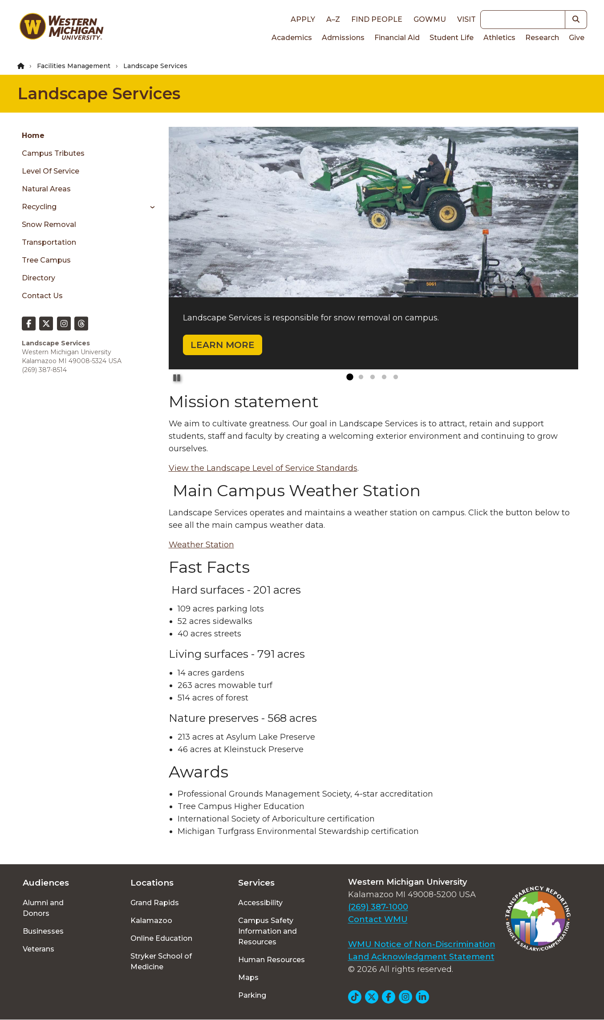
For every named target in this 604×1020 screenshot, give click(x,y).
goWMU (429, 19)
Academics (292, 37)
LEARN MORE (223, 345)
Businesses (43, 931)
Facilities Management (73, 66)
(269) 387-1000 (378, 907)
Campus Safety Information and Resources (267, 931)
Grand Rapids (154, 903)
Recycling (39, 206)
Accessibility (260, 903)
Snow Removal (49, 224)
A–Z (333, 19)
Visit (466, 19)
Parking (252, 995)
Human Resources (271, 959)
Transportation (49, 242)
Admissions (343, 37)
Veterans (38, 949)
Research (542, 37)
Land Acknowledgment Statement (421, 957)
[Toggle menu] (149, 207)
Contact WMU (378, 919)
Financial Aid (397, 37)
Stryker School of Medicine (161, 961)
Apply (303, 19)
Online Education (161, 938)
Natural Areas (46, 189)
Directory (38, 278)
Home (33, 135)
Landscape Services (99, 93)
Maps (248, 977)
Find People (376, 19)
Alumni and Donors (43, 908)
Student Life (452, 37)
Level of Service (50, 171)
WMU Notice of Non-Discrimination (421, 944)
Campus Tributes (53, 153)
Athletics (499, 37)
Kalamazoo (151, 920)
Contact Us (42, 295)
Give (576, 37)
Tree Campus (46, 260)
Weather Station (201, 545)
